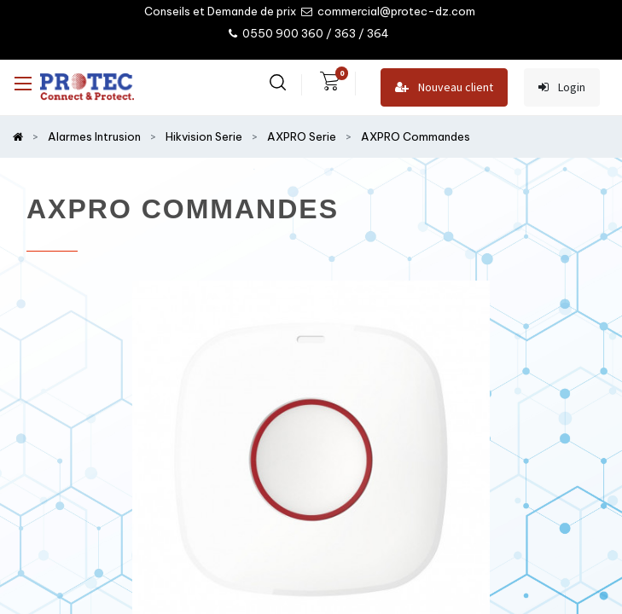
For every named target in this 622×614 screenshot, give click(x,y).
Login (561, 87)
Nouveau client (444, 87)
